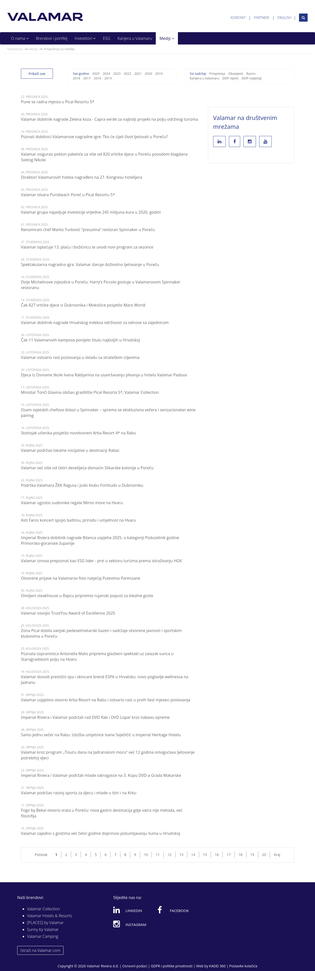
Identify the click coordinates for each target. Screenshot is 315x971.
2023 (117, 73)
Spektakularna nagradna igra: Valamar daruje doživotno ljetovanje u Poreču (90, 264)
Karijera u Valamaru (135, 38)
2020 (148, 73)
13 (181, 854)
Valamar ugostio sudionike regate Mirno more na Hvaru (72, 502)
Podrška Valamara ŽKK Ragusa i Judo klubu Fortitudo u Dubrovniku (82, 485)
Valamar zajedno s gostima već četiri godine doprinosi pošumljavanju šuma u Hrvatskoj (100, 833)
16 (217, 854)
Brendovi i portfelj (51, 38)
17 (229, 854)
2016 (97, 78)
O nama (20, 38)
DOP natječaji (252, 78)
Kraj (277, 854)
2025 (96, 73)
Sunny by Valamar (43, 929)
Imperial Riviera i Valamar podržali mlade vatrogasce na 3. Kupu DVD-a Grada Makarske (101, 775)
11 (158, 854)
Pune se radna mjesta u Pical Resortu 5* (57, 101)
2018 (76, 78)
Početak (41, 854)
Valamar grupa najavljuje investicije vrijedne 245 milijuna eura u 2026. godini (91, 212)
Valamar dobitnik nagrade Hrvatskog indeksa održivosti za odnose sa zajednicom (95, 322)
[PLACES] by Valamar (45, 922)
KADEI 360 (217, 966)
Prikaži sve (37, 73)
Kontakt (238, 17)
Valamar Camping (42, 936)
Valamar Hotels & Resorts (49, 915)
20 (264, 854)
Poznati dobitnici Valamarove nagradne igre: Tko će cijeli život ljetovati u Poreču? (94, 136)
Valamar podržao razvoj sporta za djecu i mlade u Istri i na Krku (78, 792)
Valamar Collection (43, 909)
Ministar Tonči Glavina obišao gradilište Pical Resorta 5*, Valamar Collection (90, 392)
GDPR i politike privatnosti (171, 966)
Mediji (166, 38)
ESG (106, 38)
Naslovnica (15, 49)
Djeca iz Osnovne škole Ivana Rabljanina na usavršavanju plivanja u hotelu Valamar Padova (104, 375)
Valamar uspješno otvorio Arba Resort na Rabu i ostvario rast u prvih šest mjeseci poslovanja (105, 700)
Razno (250, 73)
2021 (138, 73)
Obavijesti (235, 73)
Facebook (173, 909)
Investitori (85, 38)
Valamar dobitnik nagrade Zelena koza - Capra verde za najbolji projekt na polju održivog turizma (109, 119)
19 (252, 854)
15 (205, 854)
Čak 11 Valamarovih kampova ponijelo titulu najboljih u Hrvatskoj (80, 340)
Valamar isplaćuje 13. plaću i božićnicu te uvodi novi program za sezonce (87, 247)
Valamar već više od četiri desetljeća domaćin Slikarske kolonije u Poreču (87, 468)
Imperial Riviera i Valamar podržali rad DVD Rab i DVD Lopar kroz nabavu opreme (95, 717)
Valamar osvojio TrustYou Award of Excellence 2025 (68, 613)
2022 (127, 73)
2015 (108, 78)
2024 (106, 73)
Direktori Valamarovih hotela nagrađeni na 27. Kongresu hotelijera (81, 177)
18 (240, 854)
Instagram (129, 923)
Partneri (261, 17)
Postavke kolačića (243, 966)
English (284, 17)
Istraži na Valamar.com (40, 950)
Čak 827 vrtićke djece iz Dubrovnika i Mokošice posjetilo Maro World (83, 305)
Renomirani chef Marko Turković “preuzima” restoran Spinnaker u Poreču (88, 229)
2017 (87, 78)
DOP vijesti (230, 78)
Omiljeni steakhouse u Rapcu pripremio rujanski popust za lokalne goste (87, 595)
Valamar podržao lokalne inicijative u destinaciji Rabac (70, 450)
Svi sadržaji (198, 73)
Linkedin (127, 909)
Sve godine (81, 73)
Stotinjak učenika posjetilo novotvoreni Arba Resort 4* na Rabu (78, 433)
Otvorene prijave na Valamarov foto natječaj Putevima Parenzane (80, 578)
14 (193, 854)
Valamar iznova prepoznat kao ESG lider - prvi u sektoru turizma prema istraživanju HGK (101, 560)
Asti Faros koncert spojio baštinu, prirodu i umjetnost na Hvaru (78, 520)
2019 (159, 73)
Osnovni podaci (134, 966)
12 (170, 854)
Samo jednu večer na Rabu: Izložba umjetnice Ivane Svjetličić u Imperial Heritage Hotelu (101, 734)
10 (146, 854)
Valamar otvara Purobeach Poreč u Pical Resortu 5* (68, 194)
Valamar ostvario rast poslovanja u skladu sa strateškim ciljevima (80, 357)
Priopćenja (217, 73)
